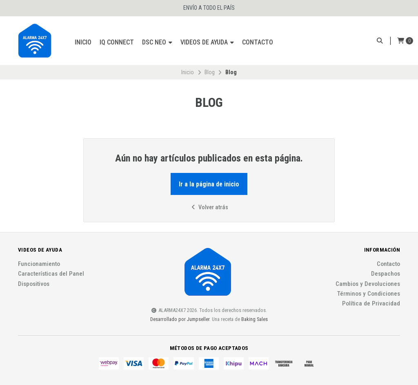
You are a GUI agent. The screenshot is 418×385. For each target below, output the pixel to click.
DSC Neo (157, 42)
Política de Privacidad (371, 304)
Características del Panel (51, 274)
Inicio (83, 42)
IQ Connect (117, 42)
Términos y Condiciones (368, 294)
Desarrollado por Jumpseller (179, 319)
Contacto (257, 42)
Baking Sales (254, 319)
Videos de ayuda (207, 42)
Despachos (385, 274)
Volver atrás (209, 207)
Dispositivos (33, 284)
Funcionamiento (39, 264)
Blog (210, 72)
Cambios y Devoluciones (368, 284)
